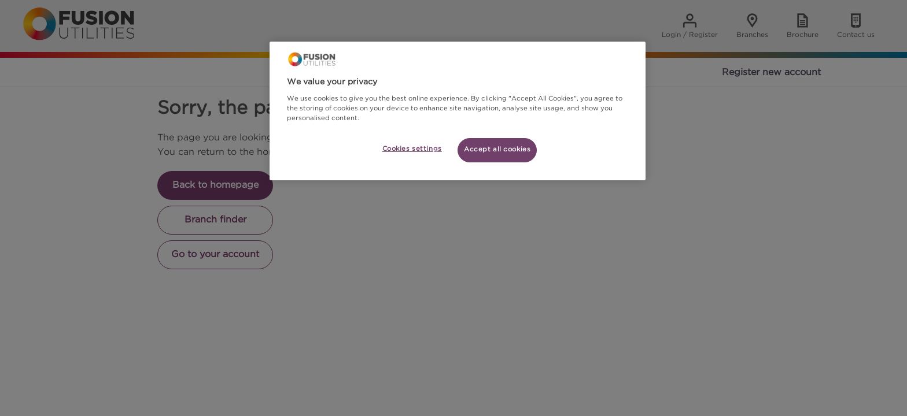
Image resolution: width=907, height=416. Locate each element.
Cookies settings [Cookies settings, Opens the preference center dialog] (412, 149)
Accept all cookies (497, 150)
